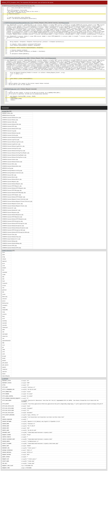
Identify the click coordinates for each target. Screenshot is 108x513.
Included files (5, 116)
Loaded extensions (7, 269)
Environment (5, 112)
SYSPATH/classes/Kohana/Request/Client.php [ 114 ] (18, 22)
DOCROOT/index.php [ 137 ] (12, 94)
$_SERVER (5, 411)
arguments (66, 22)
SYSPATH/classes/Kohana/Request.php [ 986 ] (17, 61)
